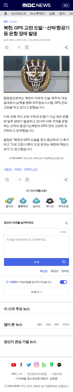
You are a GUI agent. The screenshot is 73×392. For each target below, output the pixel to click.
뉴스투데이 (37, 13)
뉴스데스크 (18, 13)
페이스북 (21, 364)
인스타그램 (36, 364)
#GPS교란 (31, 169)
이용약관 (57, 373)
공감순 (54, 270)
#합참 (8, 169)
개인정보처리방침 (37, 373)
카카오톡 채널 (59, 364)
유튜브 (13, 364)
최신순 (43, 271)
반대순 (65, 270)
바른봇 (11, 282)
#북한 (18, 169)
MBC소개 (16, 373)
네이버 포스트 (51, 364)
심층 (52, 13)
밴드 (44, 364)
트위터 (29, 364)
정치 (62, 13)
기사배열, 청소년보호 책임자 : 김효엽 (36, 378)
